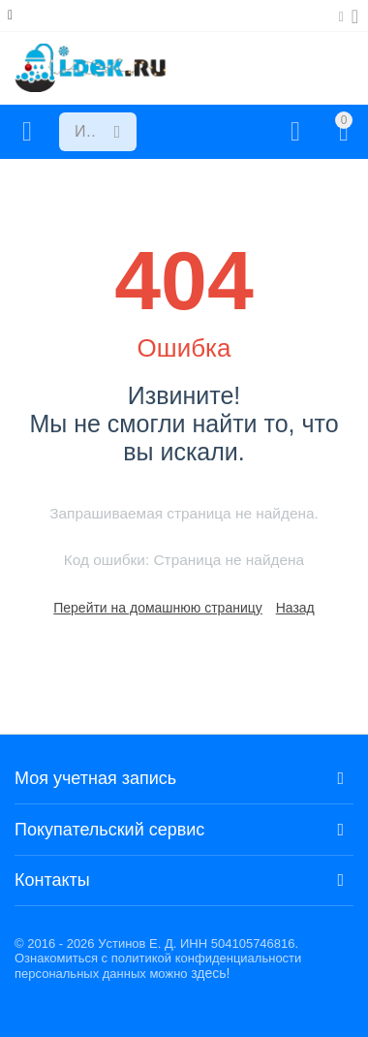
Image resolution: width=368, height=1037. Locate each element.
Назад (295, 607)
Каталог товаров (27, 131)
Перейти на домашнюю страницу (157, 607)
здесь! (210, 973)
